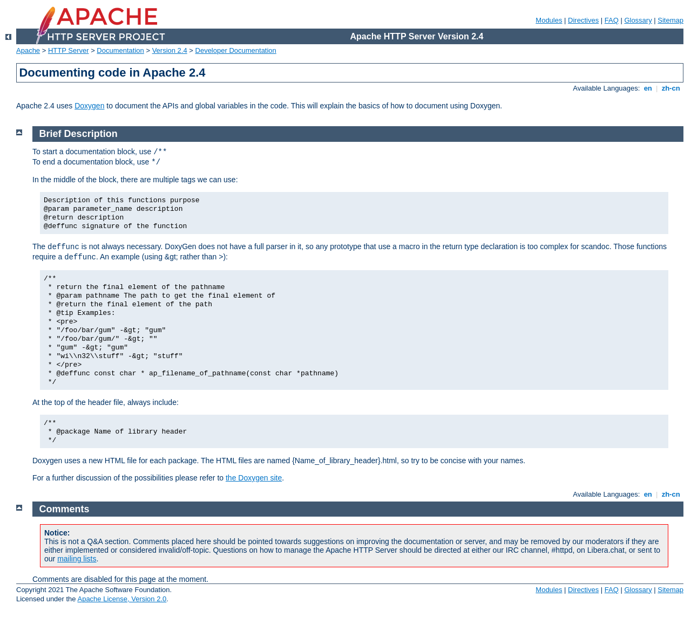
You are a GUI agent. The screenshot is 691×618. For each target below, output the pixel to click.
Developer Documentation (235, 50)
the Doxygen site (254, 477)
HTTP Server (68, 50)
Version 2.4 (169, 50)
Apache (28, 50)
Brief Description (78, 133)
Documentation (120, 50)
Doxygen (89, 105)
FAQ (612, 20)
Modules (549, 20)
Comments (64, 509)
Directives (583, 20)
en (648, 88)
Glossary (638, 20)
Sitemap (670, 20)
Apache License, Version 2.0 (121, 599)
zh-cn (671, 88)
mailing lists (76, 558)
